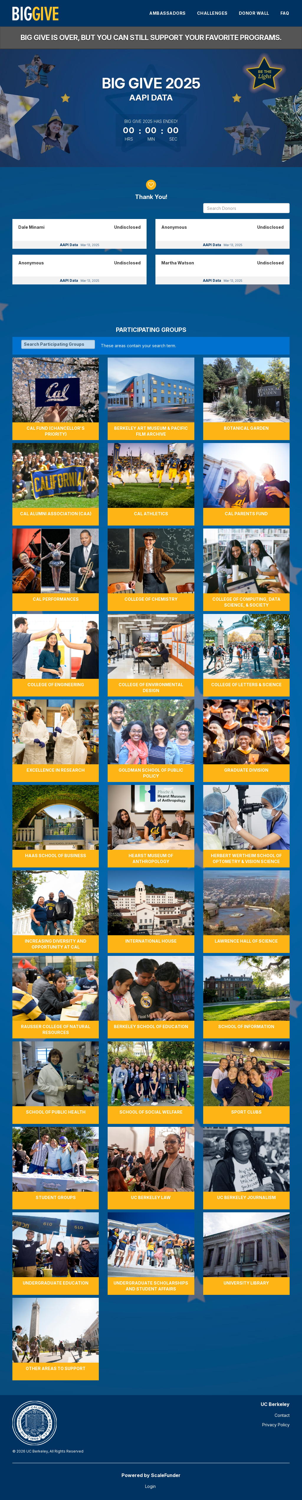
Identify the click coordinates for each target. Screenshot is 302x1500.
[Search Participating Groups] (58, 344)
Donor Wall (254, 13)
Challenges (212, 13)
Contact (282, 1415)
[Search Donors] (246, 208)
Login (150, 1486)
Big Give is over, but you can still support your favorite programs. (151, 37)
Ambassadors (167, 13)
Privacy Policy (276, 1424)
